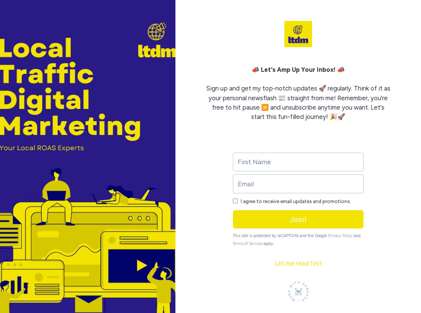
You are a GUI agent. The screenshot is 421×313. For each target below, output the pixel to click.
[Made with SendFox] (298, 291)
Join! (298, 219)
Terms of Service (247, 243)
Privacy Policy (340, 235)
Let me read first (298, 263)
